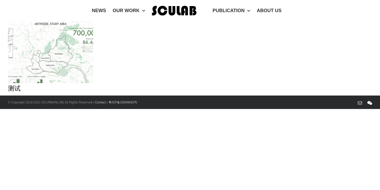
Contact (101, 102)
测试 (14, 88)
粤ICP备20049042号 (122, 102)
